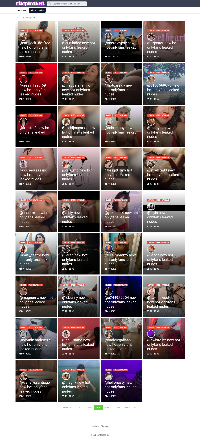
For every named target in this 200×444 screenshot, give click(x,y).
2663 (106, 407)
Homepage (21, 10)
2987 (119, 407)
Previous (67, 407)
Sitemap (105, 426)
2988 (127, 407)
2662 (98, 407)
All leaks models (37, 10)
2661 (90, 407)
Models (95, 426)
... (84, 407)
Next (135, 407)
